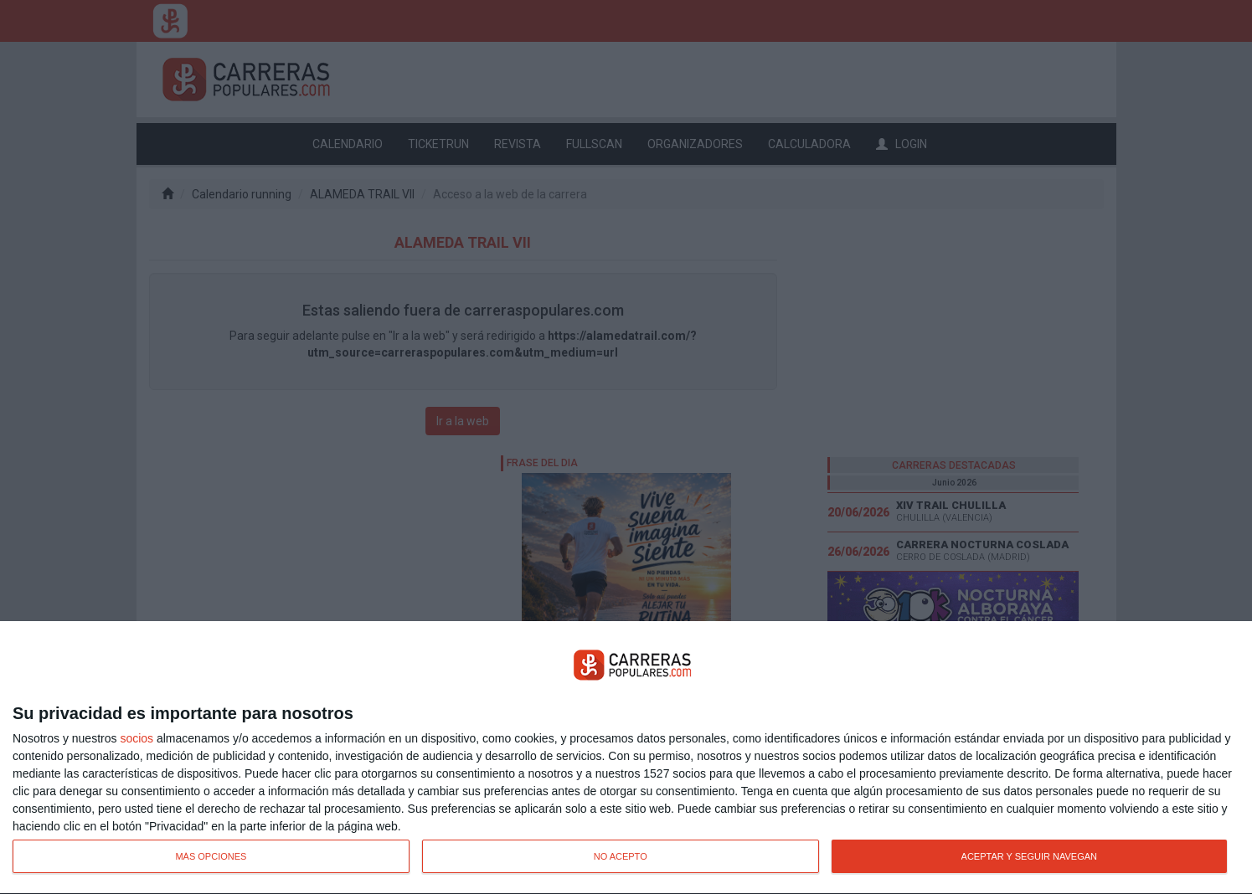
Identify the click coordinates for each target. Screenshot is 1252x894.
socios (136, 738)
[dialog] (626, 758)
